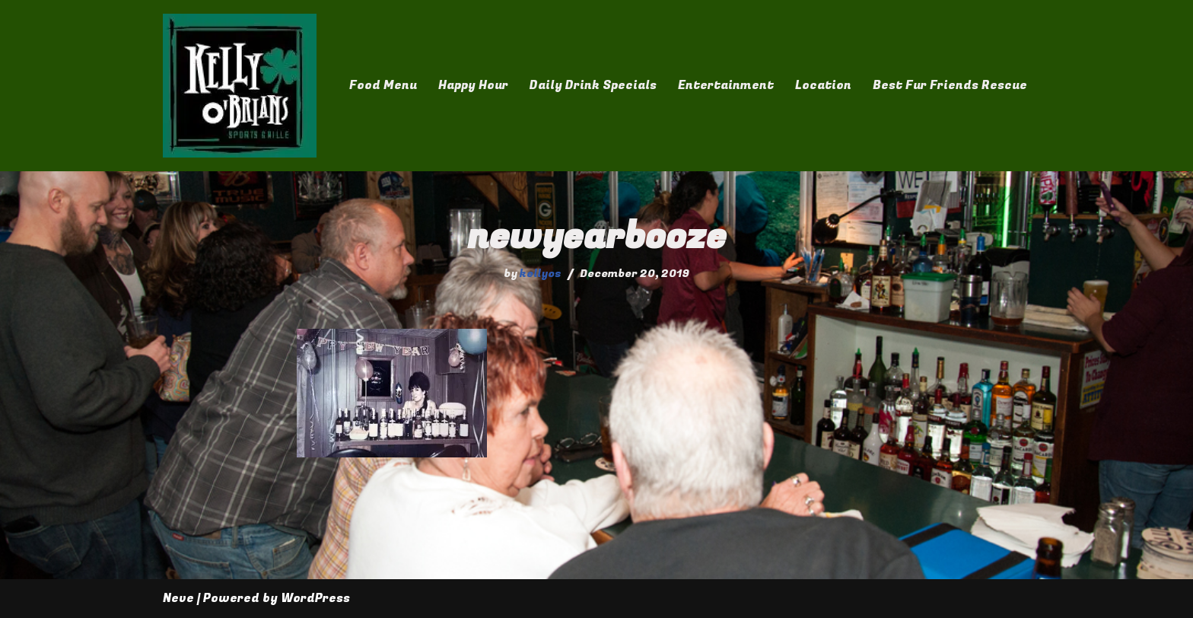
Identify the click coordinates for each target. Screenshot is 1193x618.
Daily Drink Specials (593, 85)
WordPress (315, 598)
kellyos (541, 274)
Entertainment (726, 85)
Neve (178, 598)
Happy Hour (473, 85)
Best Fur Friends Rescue (950, 85)
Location (823, 85)
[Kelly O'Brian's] (240, 86)
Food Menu (383, 85)
